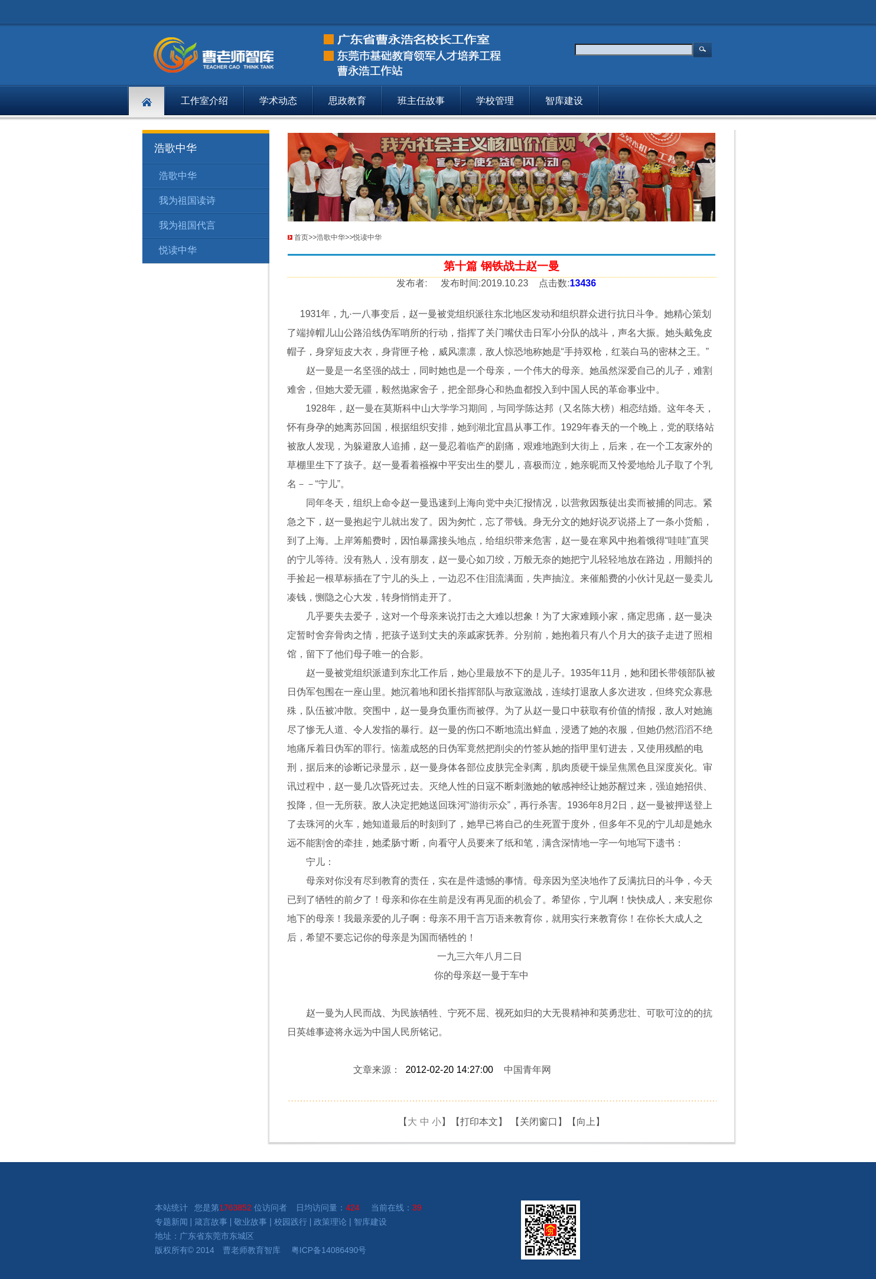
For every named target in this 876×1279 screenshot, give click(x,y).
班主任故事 (421, 101)
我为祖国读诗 (187, 200)
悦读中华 (178, 250)
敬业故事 (250, 1221)
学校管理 (495, 101)
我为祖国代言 (187, 225)
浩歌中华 (178, 176)
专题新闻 (171, 1221)
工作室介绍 (204, 101)
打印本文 (479, 1122)
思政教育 (347, 101)
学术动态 (278, 101)
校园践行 (290, 1221)
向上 (586, 1122)
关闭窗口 (539, 1122)
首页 (301, 237)
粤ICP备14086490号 (329, 1250)
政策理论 (330, 1221)
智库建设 (564, 101)
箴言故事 (210, 1221)
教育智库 (264, 1250)
